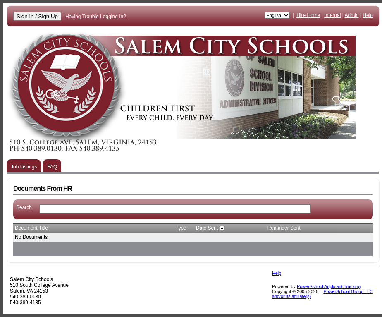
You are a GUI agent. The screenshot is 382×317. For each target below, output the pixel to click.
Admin (352, 15)
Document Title (31, 228)
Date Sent (207, 228)
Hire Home (308, 15)
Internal (332, 15)
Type (181, 228)
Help (368, 15)
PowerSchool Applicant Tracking (329, 286)
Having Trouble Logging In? (95, 16)
